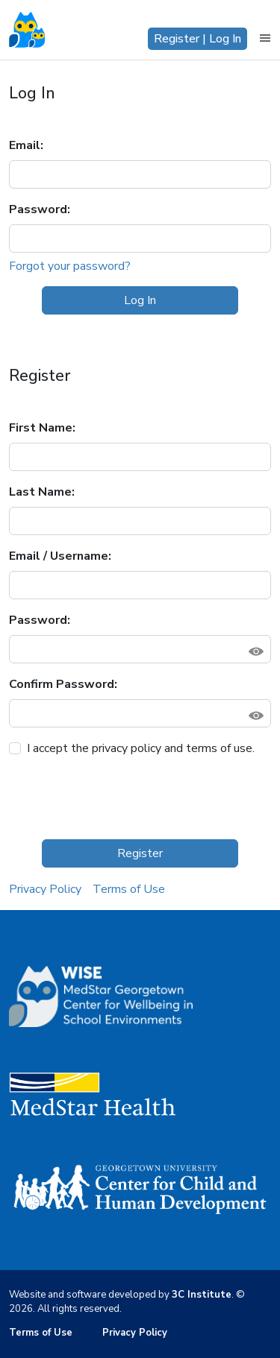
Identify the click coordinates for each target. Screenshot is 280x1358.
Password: (39, 209)
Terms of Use (129, 889)
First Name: (42, 428)
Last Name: (42, 492)
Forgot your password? (70, 266)
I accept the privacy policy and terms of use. (141, 748)
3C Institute (201, 1294)
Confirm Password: (63, 684)
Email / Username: (60, 556)
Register (140, 853)
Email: (26, 145)
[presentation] (122, 798)
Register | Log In (197, 39)
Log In (140, 300)
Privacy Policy (45, 889)
